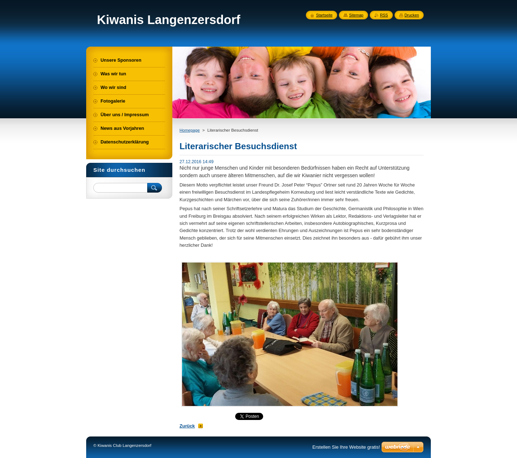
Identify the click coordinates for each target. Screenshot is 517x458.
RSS (384, 15)
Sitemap (356, 15)
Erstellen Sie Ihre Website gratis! (346, 447)
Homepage (190, 130)
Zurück (187, 426)
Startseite (324, 15)
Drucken (412, 15)
